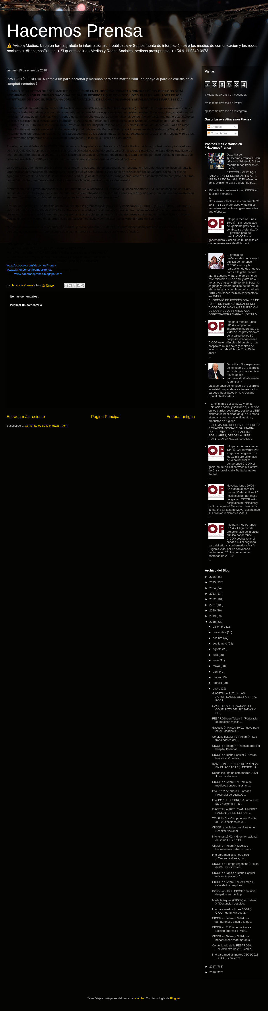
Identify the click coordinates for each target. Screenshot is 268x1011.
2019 (213, 616)
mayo (217, 666)
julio (216, 654)
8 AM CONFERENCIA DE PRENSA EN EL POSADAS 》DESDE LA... (235, 765)
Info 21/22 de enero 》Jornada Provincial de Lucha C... (231, 792)
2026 (213, 576)
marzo (217, 677)
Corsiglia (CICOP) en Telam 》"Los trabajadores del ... (234, 738)
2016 (213, 972)
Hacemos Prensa (75, 30)
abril (216, 671)
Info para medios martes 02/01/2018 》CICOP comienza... (235, 956)
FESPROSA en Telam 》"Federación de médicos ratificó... (235, 720)
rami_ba (139, 998)
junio (216, 660)
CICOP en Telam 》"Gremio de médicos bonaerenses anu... (232, 783)
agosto (217, 649)
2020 (213, 610)
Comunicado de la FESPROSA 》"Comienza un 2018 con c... (232, 947)
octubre (218, 638)
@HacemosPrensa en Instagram (226, 111)
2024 (213, 588)
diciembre (219, 626)
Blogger (175, 998)
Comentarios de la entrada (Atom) (46, 425)
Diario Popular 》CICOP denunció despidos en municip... (233, 892)
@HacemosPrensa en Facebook (226, 94)
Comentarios (217, 133)
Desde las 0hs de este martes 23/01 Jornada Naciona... (235, 774)
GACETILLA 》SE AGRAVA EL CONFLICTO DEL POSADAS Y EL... (234, 709)
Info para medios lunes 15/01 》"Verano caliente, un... (230, 856)
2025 (213, 582)
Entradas (215, 126)
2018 (213, 621)
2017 (213, 966)
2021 (213, 605)
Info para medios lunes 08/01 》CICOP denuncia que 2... (232, 911)
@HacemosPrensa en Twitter (223, 102)
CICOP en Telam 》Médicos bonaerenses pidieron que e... (232, 847)
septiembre (220, 643)
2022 (213, 599)
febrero (218, 682)
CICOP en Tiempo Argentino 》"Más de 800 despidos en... (235, 865)
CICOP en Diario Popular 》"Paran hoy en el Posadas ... (234, 756)
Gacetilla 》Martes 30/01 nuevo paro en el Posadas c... (235, 729)
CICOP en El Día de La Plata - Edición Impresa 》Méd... (231, 929)
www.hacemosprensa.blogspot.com (38, 274)
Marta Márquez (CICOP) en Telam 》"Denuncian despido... (234, 902)
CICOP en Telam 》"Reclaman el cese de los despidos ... (233, 883)
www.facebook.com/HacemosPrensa (31, 265)
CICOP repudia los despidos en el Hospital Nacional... (233, 829)
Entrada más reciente (26, 416)
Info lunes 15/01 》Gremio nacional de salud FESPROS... (234, 838)
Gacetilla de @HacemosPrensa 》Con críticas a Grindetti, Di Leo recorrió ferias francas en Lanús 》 (243, 161)
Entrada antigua (181, 416)
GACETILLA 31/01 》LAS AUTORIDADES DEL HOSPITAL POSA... (234, 697)
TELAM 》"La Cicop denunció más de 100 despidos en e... (234, 820)
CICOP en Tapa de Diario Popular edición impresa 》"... (233, 874)
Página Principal (105, 416)
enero (217, 688)
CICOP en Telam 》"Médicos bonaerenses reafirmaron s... (232, 938)
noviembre (220, 632)
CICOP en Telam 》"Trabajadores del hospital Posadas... (236, 747)
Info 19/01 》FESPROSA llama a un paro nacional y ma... (235, 801)
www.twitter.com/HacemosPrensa (29, 269)
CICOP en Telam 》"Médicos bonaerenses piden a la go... (232, 919)
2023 (213, 593)
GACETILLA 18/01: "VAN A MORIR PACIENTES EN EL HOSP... (234, 811)
